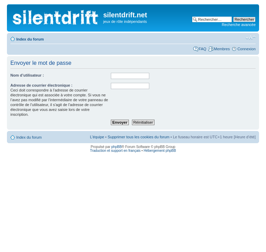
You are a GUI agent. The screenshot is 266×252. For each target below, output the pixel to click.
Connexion (246, 49)
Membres (222, 49)
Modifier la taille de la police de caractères (251, 38)
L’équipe (97, 137)
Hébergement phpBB (160, 151)
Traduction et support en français (115, 151)
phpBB (116, 147)
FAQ (202, 49)
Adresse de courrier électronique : (41, 85)
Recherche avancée (239, 25)
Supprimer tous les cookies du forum (139, 137)
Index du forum (30, 39)
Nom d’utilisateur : (27, 75)
